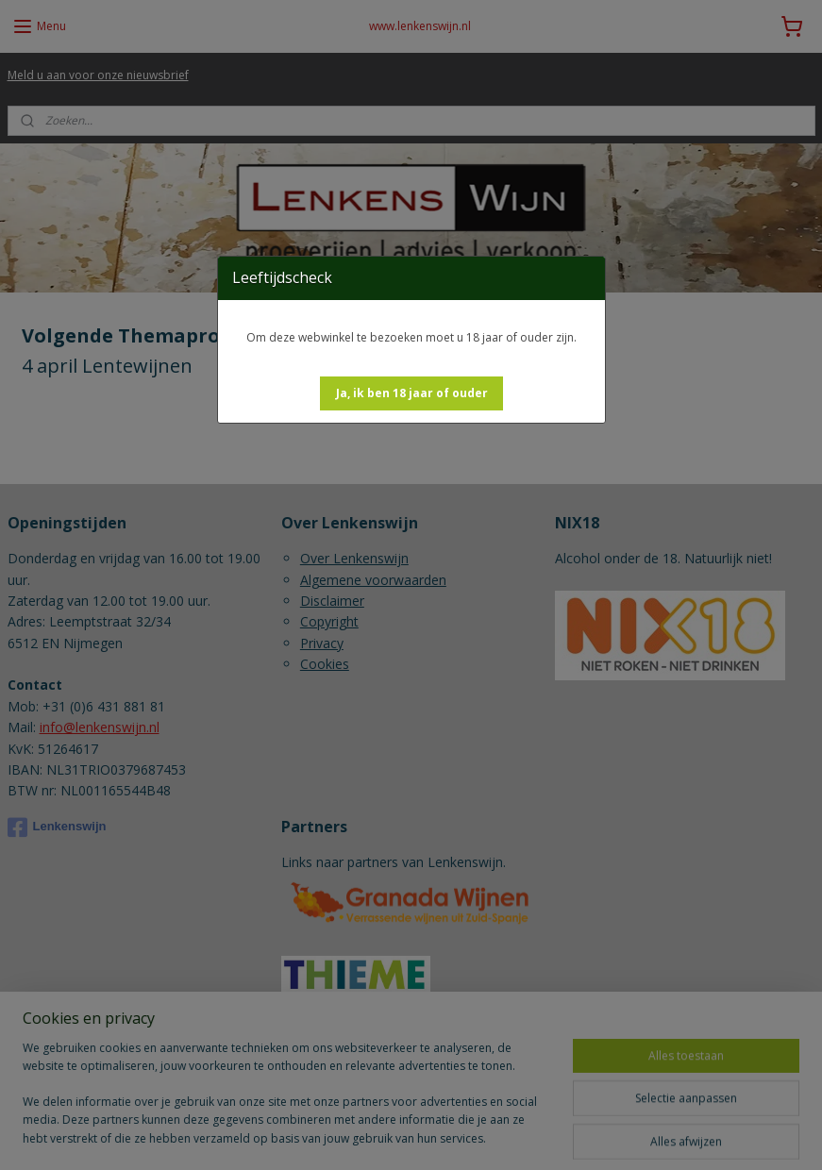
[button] (412, 393)
